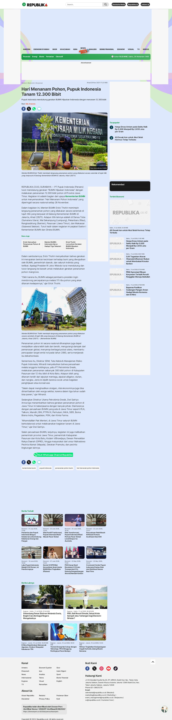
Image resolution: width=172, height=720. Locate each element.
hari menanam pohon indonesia (88, 468)
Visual (41, 681)
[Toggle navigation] (24, 4)
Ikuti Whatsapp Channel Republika (53, 455)
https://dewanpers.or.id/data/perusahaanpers (40, 711)
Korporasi (39, 83)
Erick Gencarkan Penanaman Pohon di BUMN (31, 244)
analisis (92, 49)
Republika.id (133, 4)
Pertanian (50, 57)
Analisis (42, 674)
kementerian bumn (29, 468)
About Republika (28, 695)
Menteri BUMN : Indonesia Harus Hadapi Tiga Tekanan (53, 244)
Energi (34, 57)
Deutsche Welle (119, 4)
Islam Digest (61, 671)
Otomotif (59, 57)
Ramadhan (43, 684)
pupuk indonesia (45, 468)
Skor (58, 668)
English (59, 681)
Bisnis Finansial (107, 49)
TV (138, 49)
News (83, 48)
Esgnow (25, 681)
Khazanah (25, 671)
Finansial (26, 57)
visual (131, 49)
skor (54, 49)
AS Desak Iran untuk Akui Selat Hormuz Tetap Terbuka (129, 138)
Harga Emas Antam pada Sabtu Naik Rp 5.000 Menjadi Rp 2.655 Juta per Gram (131, 129)
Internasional (26, 678)
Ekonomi (31, 83)
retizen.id (145, 4)
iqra (75, 49)
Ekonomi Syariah (41, 49)
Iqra (40, 671)
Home (24, 83)
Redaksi (42, 695)
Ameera (24, 668)
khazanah (65, 49)
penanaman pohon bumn (64, 468)
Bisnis (41, 57)
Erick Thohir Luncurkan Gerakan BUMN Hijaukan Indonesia (74, 245)
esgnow (121, 49)
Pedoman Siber (62, 695)
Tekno (41, 678)
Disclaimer (25, 699)
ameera (26, 49)
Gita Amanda (30, 104)
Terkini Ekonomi (117, 196)
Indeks (146, 49)
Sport (58, 674)
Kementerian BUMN (75, 196)
